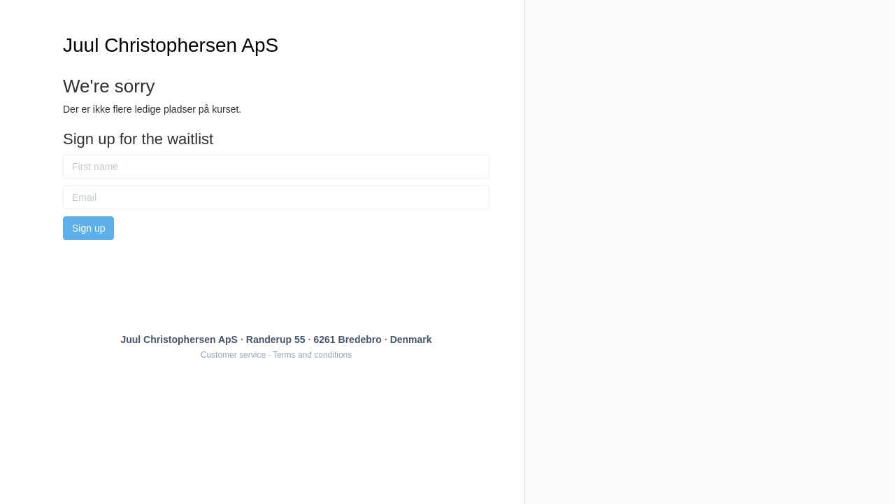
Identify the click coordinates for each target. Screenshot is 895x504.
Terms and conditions (312, 355)
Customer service (233, 355)
